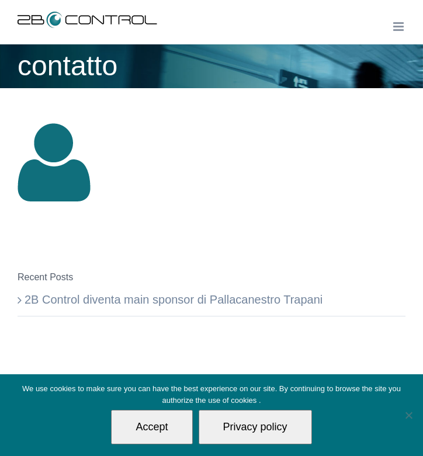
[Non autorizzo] (408, 415)
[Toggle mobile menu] (399, 26)
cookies (245, 400)
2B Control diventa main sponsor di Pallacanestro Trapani (174, 299)
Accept (152, 427)
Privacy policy (255, 427)
